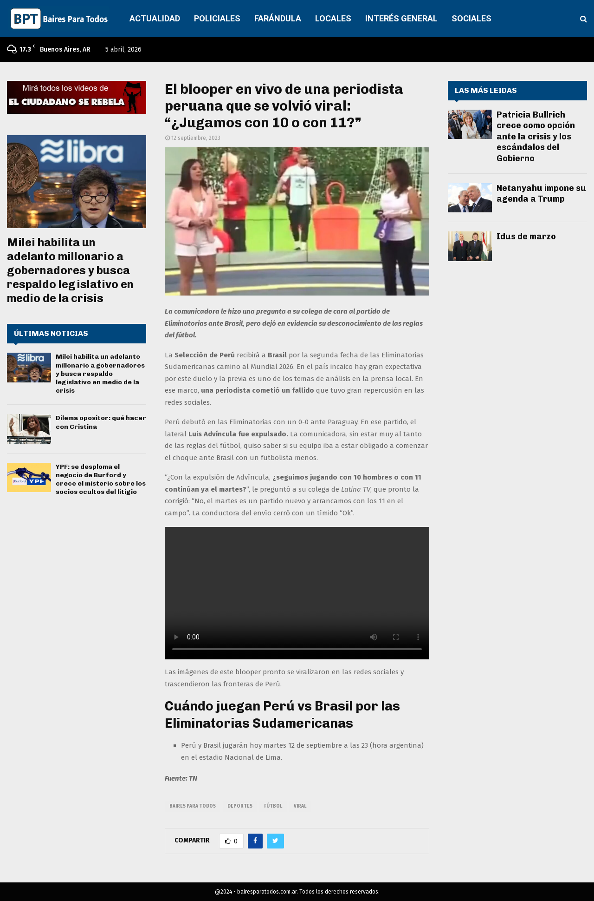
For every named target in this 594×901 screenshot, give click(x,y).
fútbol (273, 806)
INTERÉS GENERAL (401, 18)
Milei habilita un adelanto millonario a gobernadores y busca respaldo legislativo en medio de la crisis (70, 270)
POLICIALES (217, 18)
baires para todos (192, 806)
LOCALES (333, 18)
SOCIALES (471, 18)
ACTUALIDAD (154, 18)
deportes (239, 806)
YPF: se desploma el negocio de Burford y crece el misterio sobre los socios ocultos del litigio (101, 479)
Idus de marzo (526, 236)
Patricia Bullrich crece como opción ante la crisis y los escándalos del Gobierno (536, 137)
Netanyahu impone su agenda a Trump (541, 193)
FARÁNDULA (277, 18)
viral (300, 806)
